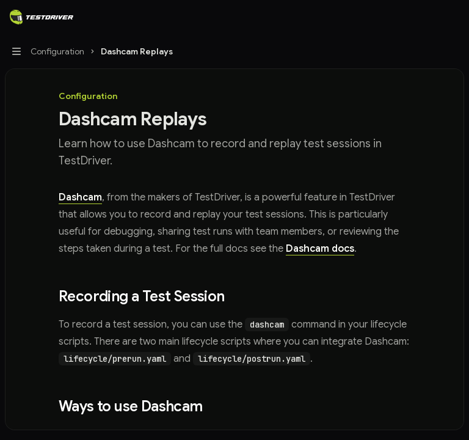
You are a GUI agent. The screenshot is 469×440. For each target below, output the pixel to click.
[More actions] (453, 17)
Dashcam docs (320, 249)
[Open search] (430, 17)
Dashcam (80, 197)
